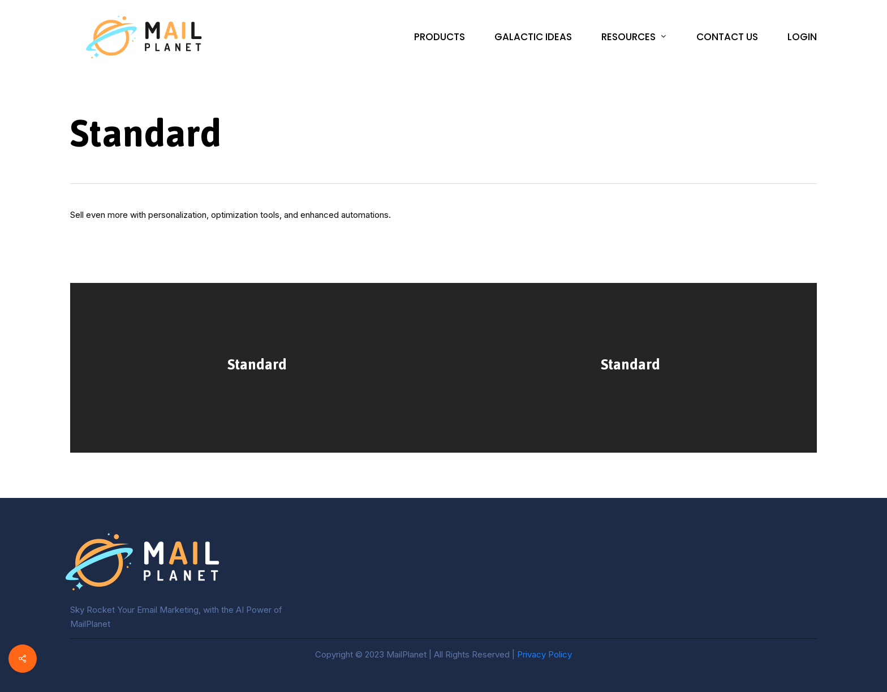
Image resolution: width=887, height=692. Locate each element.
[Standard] (257, 368)
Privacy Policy (544, 654)
